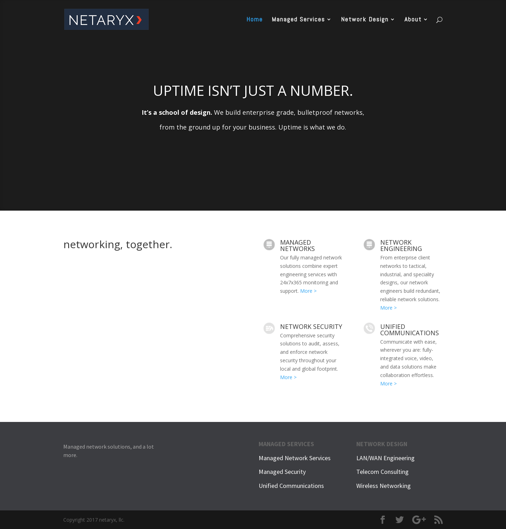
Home (254, 20)
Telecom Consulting (382, 472)
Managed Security (282, 472)
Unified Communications (291, 486)
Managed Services (298, 20)
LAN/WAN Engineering (385, 458)
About (413, 20)
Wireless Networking (383, 486)
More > (308, 290)
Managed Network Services (295, 458)
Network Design (365, 20)
